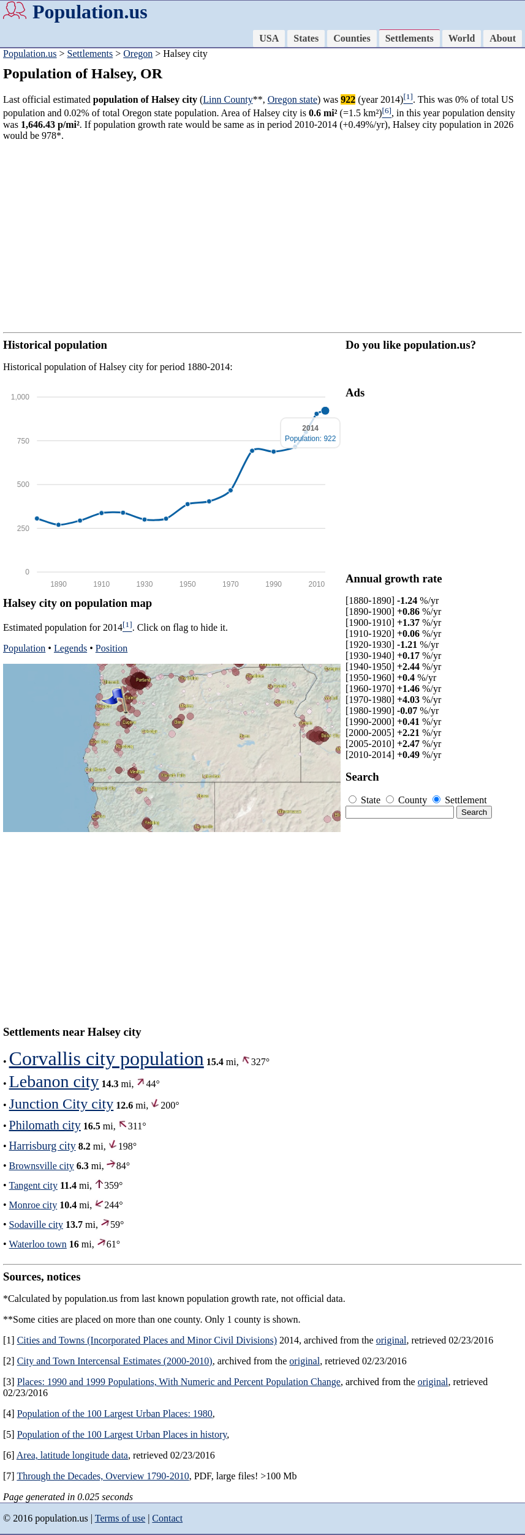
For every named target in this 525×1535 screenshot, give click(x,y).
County (407, 800)
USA (269, 38)
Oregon (138, 53)
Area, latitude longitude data (72, 1455)
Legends (70, 648)
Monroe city (33, 1205)
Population (24, 648)
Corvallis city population (106, 1058)
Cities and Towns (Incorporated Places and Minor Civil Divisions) (147, 1340)
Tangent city (33, 1185)
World (461, 38)
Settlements (409, 38)
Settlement (459, 800)
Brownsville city (41, 1166)
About (502, 38)
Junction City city (61, 1104)
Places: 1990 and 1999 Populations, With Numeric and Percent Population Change (179, 1382)
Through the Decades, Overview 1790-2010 (103, 1476)
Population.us (90, 12)
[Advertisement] (262, 236)
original (391, 1340)
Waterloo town (38, 1244)
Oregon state (292, 99)
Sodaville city (36, 1224)
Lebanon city (54, 1081)
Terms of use (120, 1518)
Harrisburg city (42, 1146)
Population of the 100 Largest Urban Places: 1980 (115, 1413)
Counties (351, 38)
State (366, 800)
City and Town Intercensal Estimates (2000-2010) (115, 1361)
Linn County (227, 99)
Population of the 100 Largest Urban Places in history (122, 1434)
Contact (167, 1518)
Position (111, 648)
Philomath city (45, 1125)
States (306, 38)
